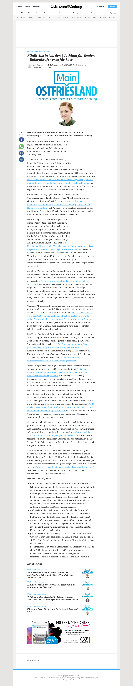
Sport (95, 17)
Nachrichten (20, 13)
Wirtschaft (103, 17)
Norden (79, 17)
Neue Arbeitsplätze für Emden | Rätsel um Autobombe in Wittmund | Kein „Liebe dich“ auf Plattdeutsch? (50, 575)
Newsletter (36, 6)
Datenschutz (43, 678)
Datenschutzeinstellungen (89, 678)
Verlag (93, 13)
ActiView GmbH (76, 680)
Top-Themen (21, 17)
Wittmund (88, 17)
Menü (18, 6)
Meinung (112, 17)
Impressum (52, 678)
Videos (30, 13)
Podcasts (60, 13)
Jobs (68, 13)
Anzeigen (76, 13)
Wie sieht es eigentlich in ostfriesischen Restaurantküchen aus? (64, 467)
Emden (72, 17)
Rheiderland (57, 17)
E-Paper (27, 6)
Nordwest (31, 17)
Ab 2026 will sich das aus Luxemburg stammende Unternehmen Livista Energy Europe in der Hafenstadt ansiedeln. (58, 204)
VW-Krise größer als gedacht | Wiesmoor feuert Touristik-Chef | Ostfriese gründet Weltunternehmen (52, 598)
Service (85, 13)
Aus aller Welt (40, 17)
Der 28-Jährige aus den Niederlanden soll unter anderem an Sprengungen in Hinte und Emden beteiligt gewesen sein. (61, 407)
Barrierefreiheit (61, 678)
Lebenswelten (49, 13)
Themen (38, 13)
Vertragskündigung (73, 678)
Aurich (65, 17)
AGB (36, 678)
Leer (49, 17)
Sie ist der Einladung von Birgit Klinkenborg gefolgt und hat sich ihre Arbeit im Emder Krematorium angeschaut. (59, 372)
